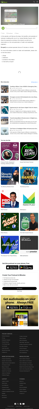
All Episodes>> (35, 80)
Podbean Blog (22, 381)
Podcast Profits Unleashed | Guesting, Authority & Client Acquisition (9, 161)
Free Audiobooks (23, 350)
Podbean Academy (6, 387)
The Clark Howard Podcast (26, 230)
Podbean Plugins (5, 373)
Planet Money (4, 230)
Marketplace (23, 207)
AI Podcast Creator (6, 363)
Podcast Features (5, 334)
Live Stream (4, 344)
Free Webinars (5, 383)
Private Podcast (5, 340)
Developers (4, 395)
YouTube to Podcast (6, 367)
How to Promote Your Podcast (26, 363)
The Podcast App (5, 342)
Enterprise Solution (6, 338)
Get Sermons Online (24, 348)
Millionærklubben (24, 253)
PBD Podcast (4, 207)
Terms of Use (21, 404)
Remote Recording (6, 348)
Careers (21, 383)
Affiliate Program (23, 389)
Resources (4, 393)
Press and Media (23, 385)
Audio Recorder (5, 346)
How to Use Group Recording (25, 367)
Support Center (5, 379)
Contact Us (22, 391)
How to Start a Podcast (24, 356)
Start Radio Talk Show (24, 340)
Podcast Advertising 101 (24, 369)
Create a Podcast (23, 334)
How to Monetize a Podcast (25, 361)
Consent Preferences (29, 404)
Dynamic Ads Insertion (6, 358)
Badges (3, 391)
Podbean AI (4, 350)
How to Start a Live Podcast (25, 358)
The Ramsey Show (24, 184)
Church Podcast (23, 346)
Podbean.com (23, 406)
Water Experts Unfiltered (16, 24)
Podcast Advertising (6, 356)
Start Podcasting (23, 338)
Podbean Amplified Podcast (7, 389)
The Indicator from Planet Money (8, 253)
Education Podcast (23, 344)
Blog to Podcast (5, 365)
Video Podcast (22, 336)
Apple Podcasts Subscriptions (8, 361)
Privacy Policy (6, 404)
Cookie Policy (13, 404)
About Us (21, 379)
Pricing (3, 336)
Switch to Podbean (6, 371)
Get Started (19, 286)
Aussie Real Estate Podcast (26, 160)
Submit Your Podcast (6, 369)
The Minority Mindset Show (7, 184)
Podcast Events (5, 385)
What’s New (4, 381)
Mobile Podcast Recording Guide (26, 365)
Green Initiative (23, 387)
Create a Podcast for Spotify (25, 342)
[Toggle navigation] (37, 2)
